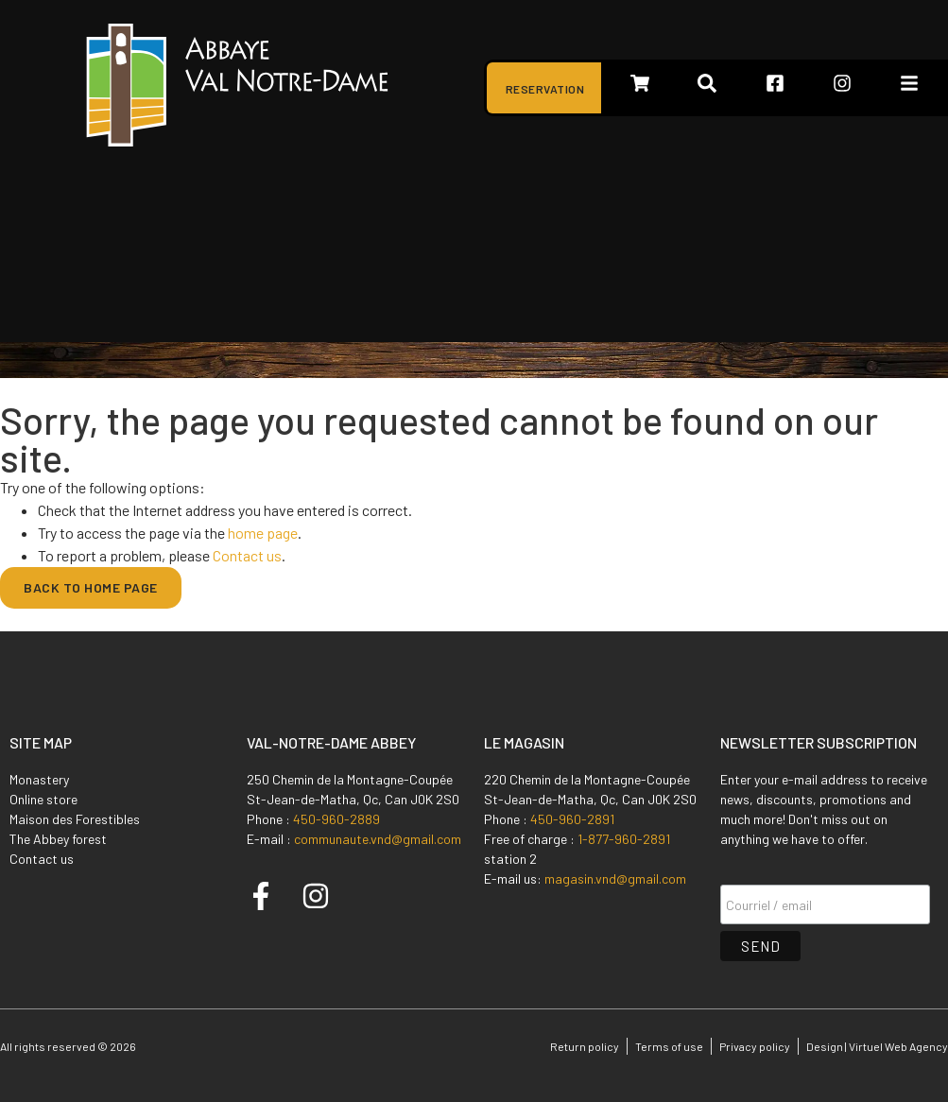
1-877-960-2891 (623, 839)
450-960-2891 (572, 819)
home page (263, 533)
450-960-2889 (336, 819)
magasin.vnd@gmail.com (615, 878)
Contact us (247, 555)
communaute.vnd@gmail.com (377, 839)
